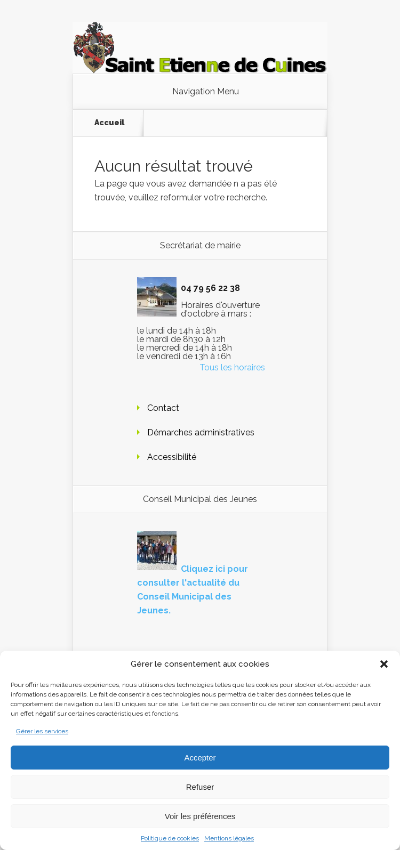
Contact (163, 408)
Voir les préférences (200, 816)
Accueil (109, 122)
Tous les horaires (232, 367)
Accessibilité (171, 457)
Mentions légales (229, 838)
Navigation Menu (205, 91)
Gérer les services (42, 731)
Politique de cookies (170, 838)
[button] (384, 664)
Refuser (200, 786)
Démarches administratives (200, 432)
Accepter (199, 757)
